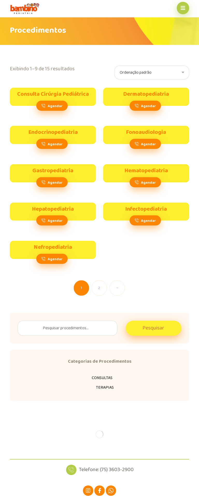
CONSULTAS (102, 377)
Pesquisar (153, 328)
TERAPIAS (105, 387)
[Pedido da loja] (151, 72)
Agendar (55, 106)
